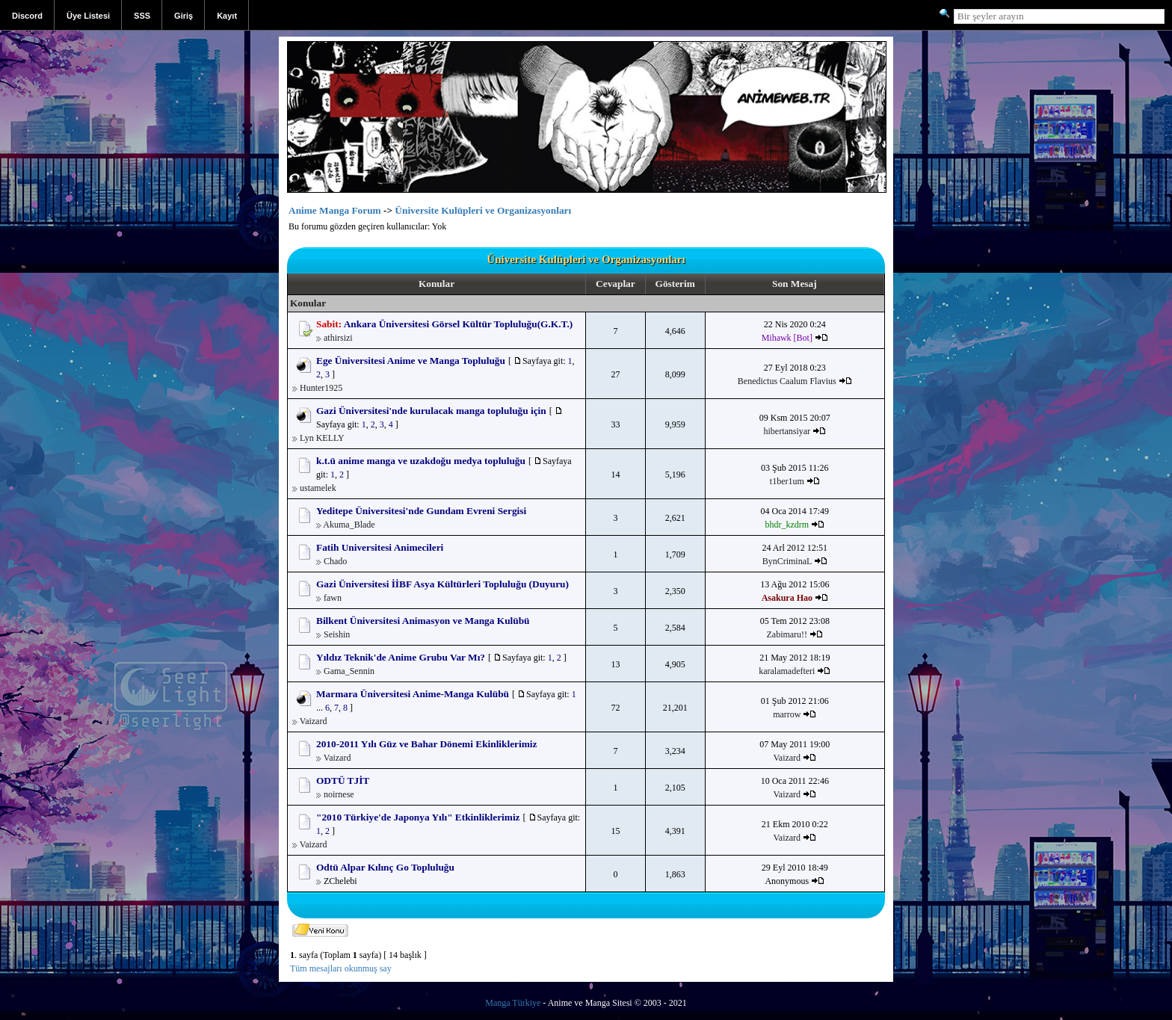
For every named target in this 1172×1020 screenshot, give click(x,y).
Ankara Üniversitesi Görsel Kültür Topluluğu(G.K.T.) (458, 324)
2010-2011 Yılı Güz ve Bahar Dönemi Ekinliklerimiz (426, 743)
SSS (142, 15)
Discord (27, 15)
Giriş (183, 15)
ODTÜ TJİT (342, 780)
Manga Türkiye (512, 1003)
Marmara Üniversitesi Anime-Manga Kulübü (412, 693)
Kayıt (227, 15)
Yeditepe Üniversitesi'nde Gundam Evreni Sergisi (421, 510)
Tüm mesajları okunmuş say (341, 968)
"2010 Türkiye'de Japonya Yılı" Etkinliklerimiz (418, 817)
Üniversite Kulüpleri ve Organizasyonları (483, 210)
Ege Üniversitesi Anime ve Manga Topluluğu (410, 360)
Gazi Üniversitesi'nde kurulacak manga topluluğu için (431, 410)
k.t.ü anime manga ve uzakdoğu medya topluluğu (420, 460)
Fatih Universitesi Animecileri (379, 547)
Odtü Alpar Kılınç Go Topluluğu (385, 867)
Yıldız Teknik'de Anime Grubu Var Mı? (400, 657)
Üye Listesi (88, 15)
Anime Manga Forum (335, 210)
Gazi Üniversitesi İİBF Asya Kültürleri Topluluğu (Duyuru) (442, 584)
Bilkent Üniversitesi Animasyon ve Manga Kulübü (423, 620)
